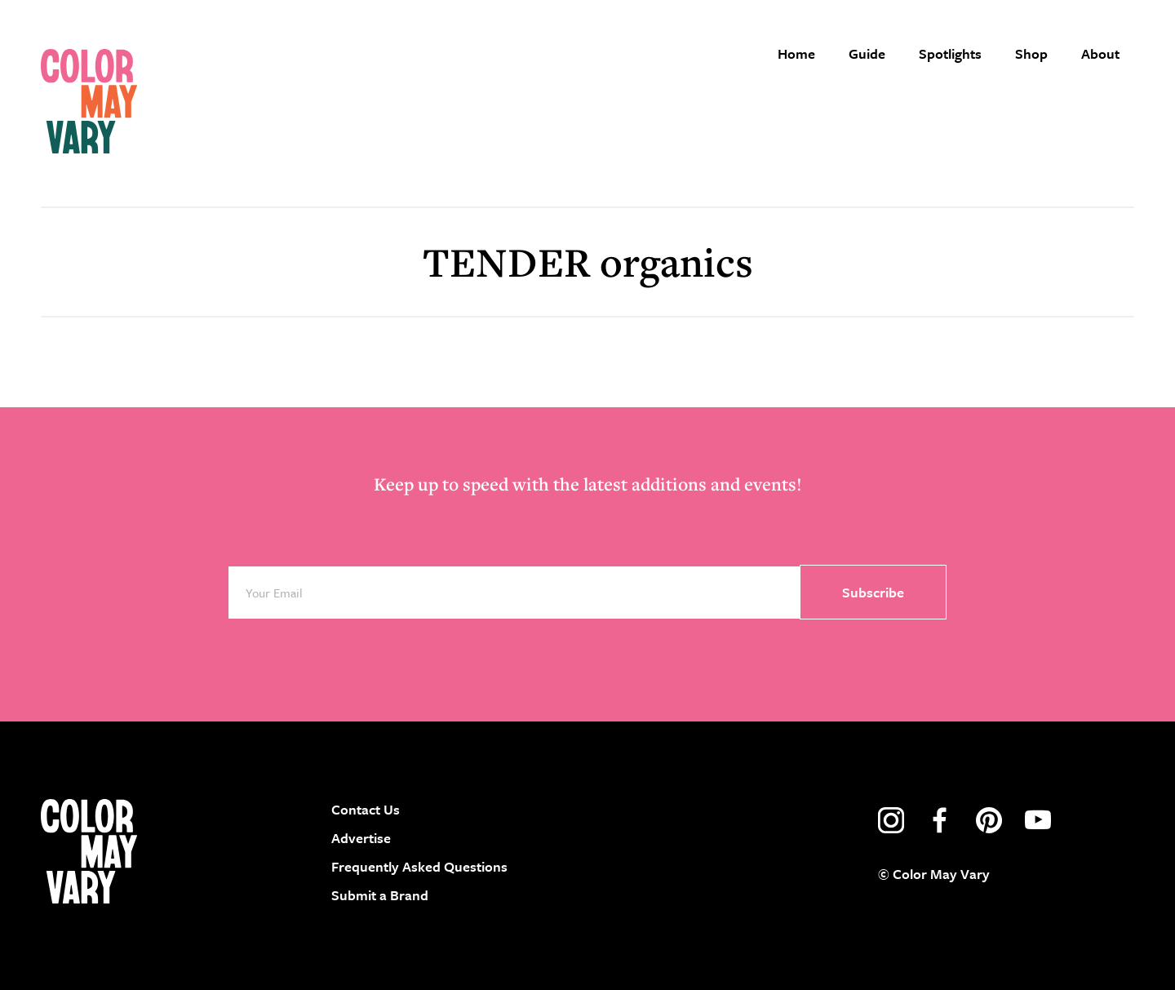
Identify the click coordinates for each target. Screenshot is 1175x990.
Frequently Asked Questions (419, 866)
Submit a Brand (379, 896)
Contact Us (365, 809)
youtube (1038, 820)
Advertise (361, 838)
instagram (891, 820)
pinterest (989, 820)
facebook (940, 820)
